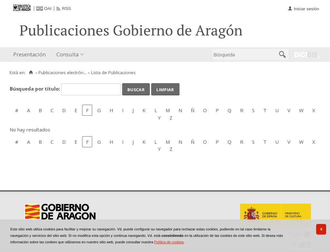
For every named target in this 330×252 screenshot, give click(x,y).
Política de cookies (169, 242)
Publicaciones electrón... (62, 72)
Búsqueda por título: (35, 88)
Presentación (29, 54)
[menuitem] (31, 54)
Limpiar (165, 89)
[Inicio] (31, 72)
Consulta (67, 54)
